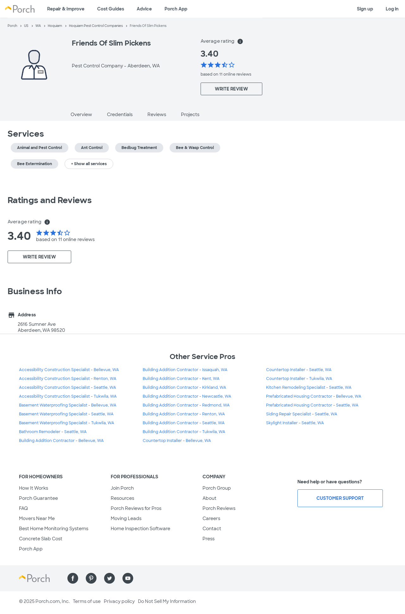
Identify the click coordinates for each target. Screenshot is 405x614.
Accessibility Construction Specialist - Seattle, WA (67, 387)
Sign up (365, 9)
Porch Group (216, 488)
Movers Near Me (37, 518)
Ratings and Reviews (50, 200)
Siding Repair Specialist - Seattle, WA (301, 414)
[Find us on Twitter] (109, 578)
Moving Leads (126, 518)
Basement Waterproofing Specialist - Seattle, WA (66, 414)
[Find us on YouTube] (127, 578)
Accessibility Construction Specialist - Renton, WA (67, 378)
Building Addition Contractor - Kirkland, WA (184, 387)
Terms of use (87, 601)
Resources (122, 498)
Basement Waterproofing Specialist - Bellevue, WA (67, 405)
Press (208, 539)
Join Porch (122, 488)
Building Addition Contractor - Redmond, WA (186, 405)
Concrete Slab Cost (40, 539)
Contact (211, 528)
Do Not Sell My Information (167, 601)
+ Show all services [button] (89, 163)
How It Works (33, 488)
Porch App (176, 9)
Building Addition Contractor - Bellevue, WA (61, 440)
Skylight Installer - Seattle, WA (295, 422)
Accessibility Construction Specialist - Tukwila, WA (68, 396)
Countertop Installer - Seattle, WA (299, 369)
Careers (211, 518)
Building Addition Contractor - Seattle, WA (184, 422)
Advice (144, 9)
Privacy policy (119, 601)
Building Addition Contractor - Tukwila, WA (184, 431)
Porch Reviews (218, 508)
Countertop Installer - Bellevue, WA (177, 440)
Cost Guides (110, 9)
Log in (392, 9)
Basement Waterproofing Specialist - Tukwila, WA (66, 422)
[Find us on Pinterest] (91, 578)
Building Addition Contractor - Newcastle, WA (187, 396)
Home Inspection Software (140, 528)
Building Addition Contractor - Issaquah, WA (185, 369)
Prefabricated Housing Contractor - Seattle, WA (312, 405)
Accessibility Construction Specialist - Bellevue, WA (69, 369)
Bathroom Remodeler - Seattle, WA (53, 431)
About (209, 498)
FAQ (23, 508)
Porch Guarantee (38, 498)
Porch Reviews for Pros (136, 508)
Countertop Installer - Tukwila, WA (299, 378)
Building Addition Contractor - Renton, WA (184, 414)
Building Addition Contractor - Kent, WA (181, 378)
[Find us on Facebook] (72, 578)
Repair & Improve (65, 9)
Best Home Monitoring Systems (53, 528)
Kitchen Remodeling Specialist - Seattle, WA (309, 387)
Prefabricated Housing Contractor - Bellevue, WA (313, 396)
